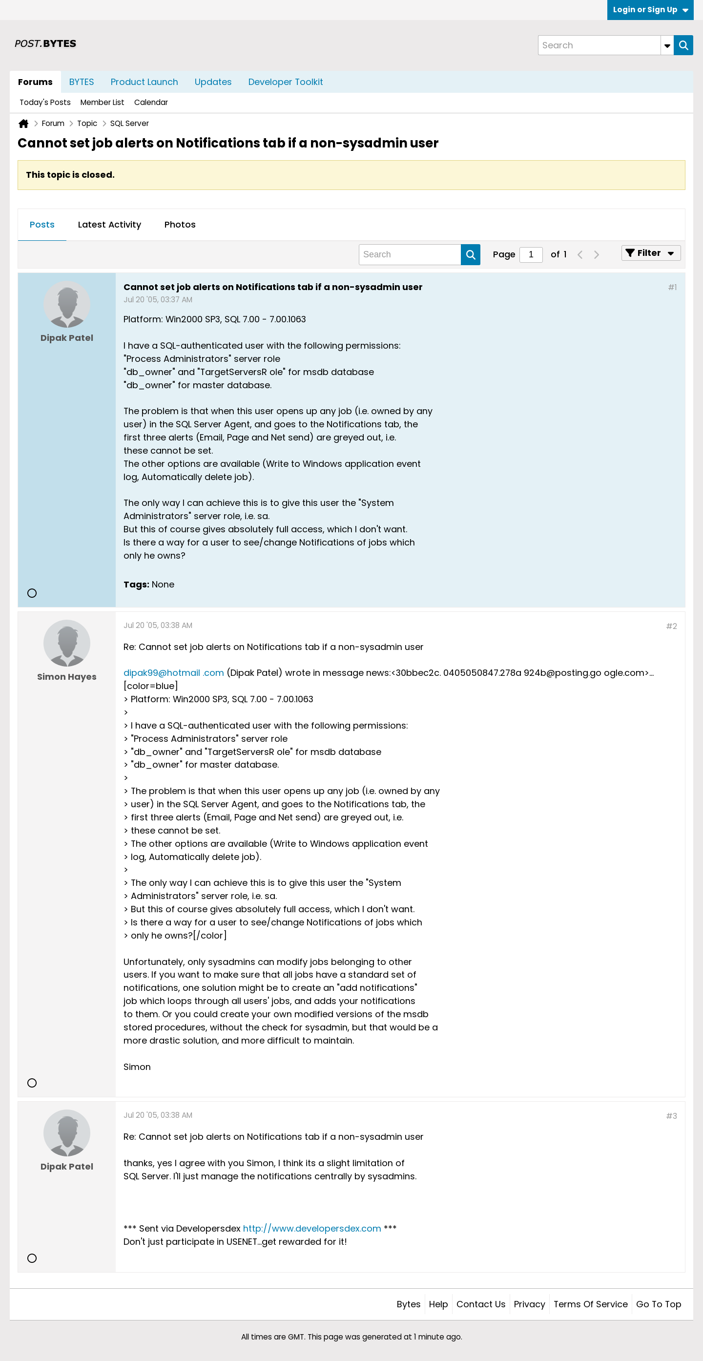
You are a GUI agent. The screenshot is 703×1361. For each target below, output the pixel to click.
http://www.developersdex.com (312, 1228)
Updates (213, 82)
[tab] (42, 225)
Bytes (409, 1304)
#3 (671, 1116)
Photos (180, 224)
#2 (671, 626)
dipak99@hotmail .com (174, 673)
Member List (102, 102)
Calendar (151, 102)
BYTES (81, 82)
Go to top (659, 1304)
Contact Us (481, 1304)
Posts (42, 224)
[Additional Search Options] (667, 45)
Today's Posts (45, 102)
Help (438, 1304)
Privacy (529, 1304)
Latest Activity (109, 224)
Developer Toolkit (285, 82)
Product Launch (144, 82)
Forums (35, 82)
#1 (672, 287)
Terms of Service (591, 1304)
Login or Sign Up (650, 9)
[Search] (606, 45)
